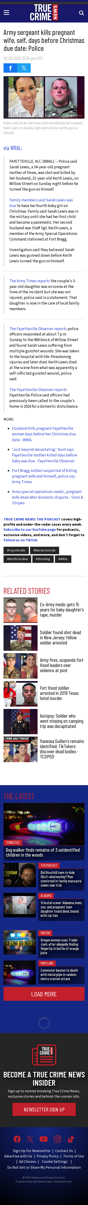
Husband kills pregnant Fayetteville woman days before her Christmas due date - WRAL (44, 434)
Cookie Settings (55, 1161)
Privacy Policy (48, 1156)
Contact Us (64, 1150)
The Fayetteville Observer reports (38, 329)
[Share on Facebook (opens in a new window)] (10, 68)
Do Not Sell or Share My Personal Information (44, 1167)
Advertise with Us (18, 1156)
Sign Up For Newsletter (32, 1150)
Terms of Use (73, 1156)
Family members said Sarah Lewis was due (41, 203)
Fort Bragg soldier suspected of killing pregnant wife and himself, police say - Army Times (44, 476)
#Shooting (43, 559)
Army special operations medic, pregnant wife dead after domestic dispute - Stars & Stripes (47, 497)
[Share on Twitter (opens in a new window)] (24, 68)
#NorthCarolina (17, 559)
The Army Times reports (29, 281)
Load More (44, 994)
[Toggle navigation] (7, 12)
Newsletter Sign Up (44, 1109)
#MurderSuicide (45, 550)
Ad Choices (27, 1161)
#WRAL (63, 559)
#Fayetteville (16, 550)
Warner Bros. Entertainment (55, 1182)
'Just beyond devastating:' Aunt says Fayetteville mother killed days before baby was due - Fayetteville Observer (44, 455)
